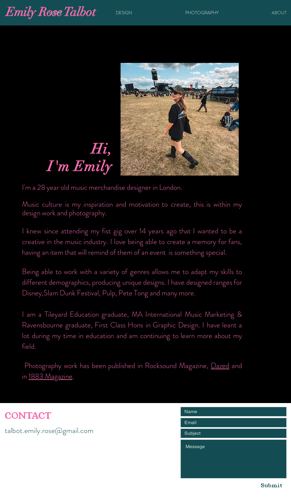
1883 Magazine (50, 376)
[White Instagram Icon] (101, 451)
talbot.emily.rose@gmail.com (49, 430)
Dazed (220, 365)
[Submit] (271, 485)
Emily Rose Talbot (51, 12)
